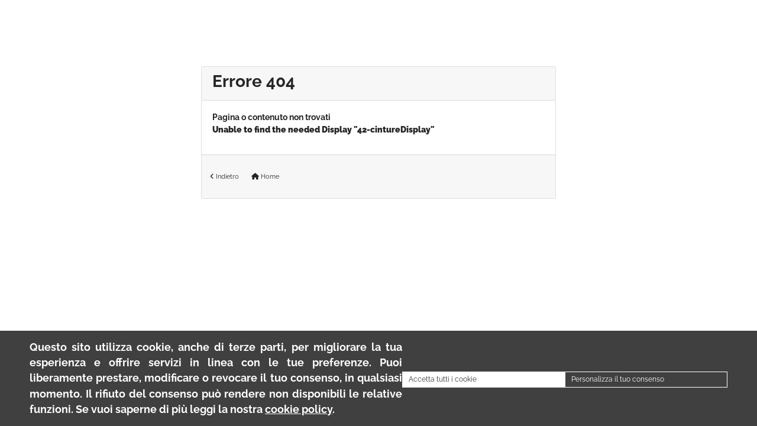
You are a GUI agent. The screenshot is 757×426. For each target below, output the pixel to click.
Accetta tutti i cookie (443, 379)
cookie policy (298, 409)
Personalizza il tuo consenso (617, 379)
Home (265, 176)
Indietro (224, 176)
